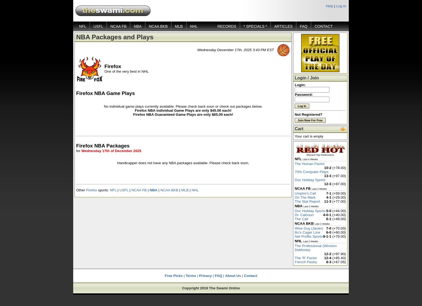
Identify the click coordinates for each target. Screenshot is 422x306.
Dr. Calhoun (304, 215)
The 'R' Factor (306, 258)
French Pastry (306, 262)
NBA (138, 26)
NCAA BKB (158, 26)
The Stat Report (307, 201)
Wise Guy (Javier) (309, 228)
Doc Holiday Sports (310, 180)
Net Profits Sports (309, 236)
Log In (341, 6)
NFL (82, 26)
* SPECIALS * (255, 26)
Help (329, 6)
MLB (179, 26)
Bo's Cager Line (307, 232)
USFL (98, 26)
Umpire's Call (305, 193)
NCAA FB (118, 26)
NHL (194, 26)
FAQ (303, 26)
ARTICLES (283, 26)
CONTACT (324, 26)
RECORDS (226, 26)
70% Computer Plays (311, 172)
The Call (301, 219)
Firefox (91, 190)
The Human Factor (310, 164)
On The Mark (305, 197)
